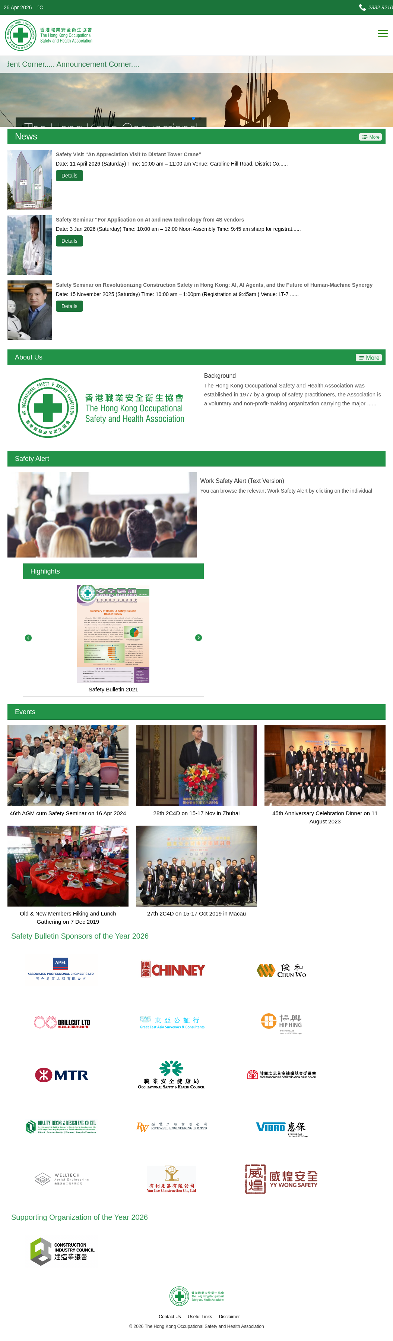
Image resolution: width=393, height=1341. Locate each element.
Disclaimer (229, 1316)
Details (69, 176)
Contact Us (170, 1316)
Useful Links (200, 1316)
